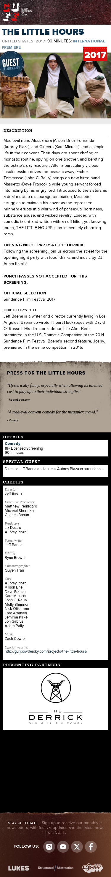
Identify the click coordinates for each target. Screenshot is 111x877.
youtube (63, 847)
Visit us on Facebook (91, 847)
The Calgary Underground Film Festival (17, 4)
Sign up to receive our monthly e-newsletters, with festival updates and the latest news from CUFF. (55, 828)
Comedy (12, 444)
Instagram (49, 847)
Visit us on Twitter (77, 847)
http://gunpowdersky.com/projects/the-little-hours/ (46, 651)
